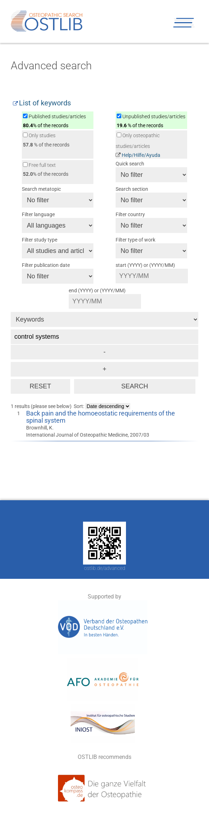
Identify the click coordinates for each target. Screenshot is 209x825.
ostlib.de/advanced (104, 568)
